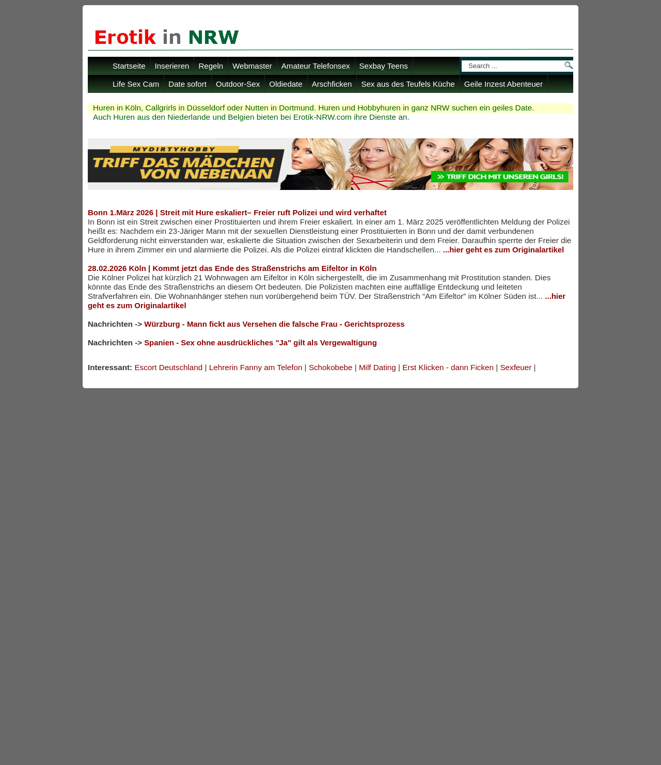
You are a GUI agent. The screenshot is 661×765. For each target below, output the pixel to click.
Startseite (129, 65)
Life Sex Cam (136, 83)
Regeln (210, 65)
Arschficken (332, 83)
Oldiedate (285, 83)
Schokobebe (331, 367)
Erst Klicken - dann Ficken (448, 367)
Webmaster (252, 65)
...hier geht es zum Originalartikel (503, 250)
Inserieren (172, 65)
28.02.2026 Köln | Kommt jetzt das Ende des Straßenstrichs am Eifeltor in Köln (232, 268)
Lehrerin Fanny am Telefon (256, 367)
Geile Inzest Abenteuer (503, 83)
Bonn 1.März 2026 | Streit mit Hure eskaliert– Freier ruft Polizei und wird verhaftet (237, 212)
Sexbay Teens (383, 65)
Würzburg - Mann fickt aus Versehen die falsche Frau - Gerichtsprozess (274, 324)
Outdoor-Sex (238, 83)
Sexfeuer (515, 367)
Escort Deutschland (168, 367)
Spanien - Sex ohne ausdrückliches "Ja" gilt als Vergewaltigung (260, 343)
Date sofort (187, 83)
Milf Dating (377, 367)
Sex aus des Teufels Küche (407, 83)
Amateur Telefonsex (315, 65)
